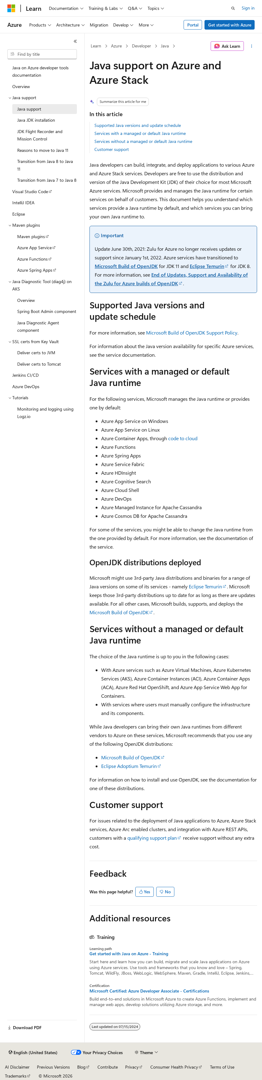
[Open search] (233, 8)
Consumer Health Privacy (174, 1067)
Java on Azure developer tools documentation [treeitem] (40, 71)
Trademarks (15, 1076)
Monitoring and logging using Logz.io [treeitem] (45, 413)
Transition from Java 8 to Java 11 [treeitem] (45, 165)
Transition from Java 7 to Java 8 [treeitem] (47, 180)
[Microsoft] (11, 8)
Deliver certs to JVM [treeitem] (36, 352)
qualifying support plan (152, 837)
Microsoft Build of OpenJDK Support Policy (191, 332)
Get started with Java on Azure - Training (128, 953)
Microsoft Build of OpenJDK (126, 266)
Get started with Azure (229, 25)
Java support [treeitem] (29, 109)
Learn (96, 46)
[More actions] (251, 46)
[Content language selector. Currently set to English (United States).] (33, 1053)
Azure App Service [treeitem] (34, 247)
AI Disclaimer (17, 1067)
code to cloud (182, 438)
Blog (81, 1067)
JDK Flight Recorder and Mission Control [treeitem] (39, 135)
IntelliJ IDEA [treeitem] (23, 202)
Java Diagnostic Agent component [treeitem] (38, 326)
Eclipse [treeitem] (18, 214)
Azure (116, 46)
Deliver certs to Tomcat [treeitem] (39, 364)
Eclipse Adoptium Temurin (129, 766)
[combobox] (42, 54)
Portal (193, 25)
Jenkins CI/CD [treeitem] (25, 375)
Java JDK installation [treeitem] (36, 120)
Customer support (111, 149)
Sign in (248, 8)
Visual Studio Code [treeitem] (30, 191)
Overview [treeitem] (21, 86)
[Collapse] (75, 41)
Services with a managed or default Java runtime (140, 133)
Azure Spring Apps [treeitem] (34, 270)
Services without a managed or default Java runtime (143, 141)
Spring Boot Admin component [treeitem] (46, 311)
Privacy (132, 1067)
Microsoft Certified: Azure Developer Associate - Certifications (149, 991)
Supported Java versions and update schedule (137, 125)
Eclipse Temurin (207, 266)
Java (165, 46)
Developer (141, 46)
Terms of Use (222, 1067)
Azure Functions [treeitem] (32, 259)
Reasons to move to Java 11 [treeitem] (42, 150)
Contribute (107, 1067)
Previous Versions (53, 1067)
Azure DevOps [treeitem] (25, 386)
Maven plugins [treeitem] (31, 236)
